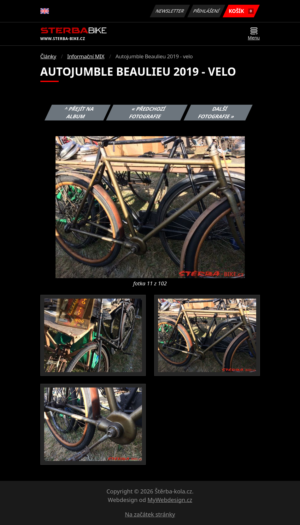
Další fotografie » (216, 112)
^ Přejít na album (79, 112)
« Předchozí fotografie (147, 112)
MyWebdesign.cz (169, 500)
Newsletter (170, 11)
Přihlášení (206, 11)
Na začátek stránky (150, 514)
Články (48, 56)
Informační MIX (85, 56)
